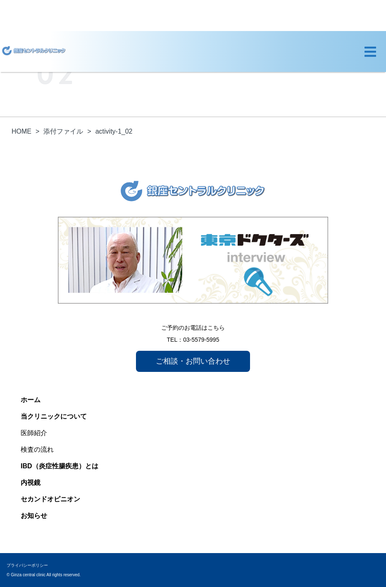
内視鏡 (31, 482)
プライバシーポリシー (27, 565)
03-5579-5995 (201, 339)
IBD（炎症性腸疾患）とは (59, 466)
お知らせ (34, 515)
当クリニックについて (54, 416)
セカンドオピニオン (50, 499)
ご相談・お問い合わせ (193, 361)
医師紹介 (34, 432)
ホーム (31, 399)
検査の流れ (37, 449)
